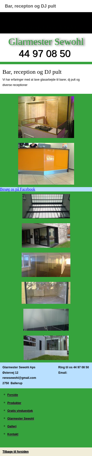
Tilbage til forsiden (15, 451)
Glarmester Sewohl (20, 418)
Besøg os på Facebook (17, 189)
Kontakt (12, 434)
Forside (12, 395)
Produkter (14, 403)
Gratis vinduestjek (20, 411)
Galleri (11, 426)
